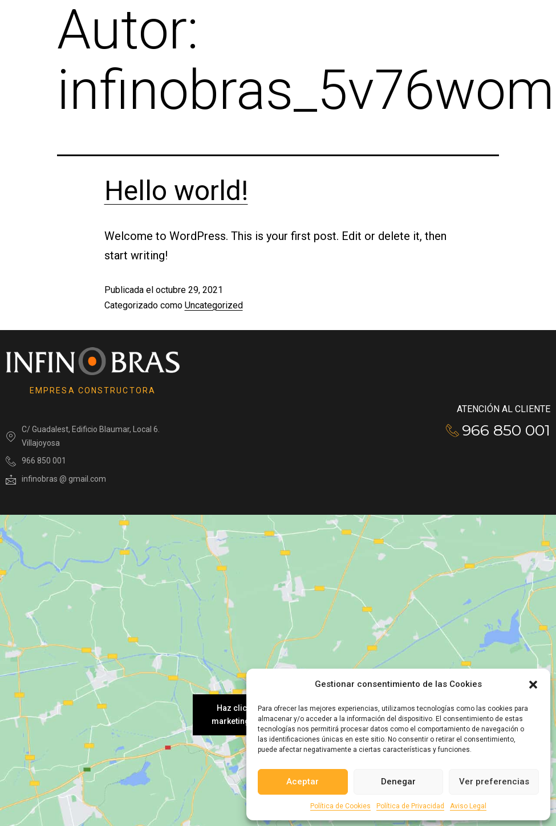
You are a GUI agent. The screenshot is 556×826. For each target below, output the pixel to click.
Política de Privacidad (410, 806)
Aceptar (302, 781)
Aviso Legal (468, 806)
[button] (533, 684)
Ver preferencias (494, 781)
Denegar (398, 781)
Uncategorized (214, 305)
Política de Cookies (340, 806)
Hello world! (176, 190)
